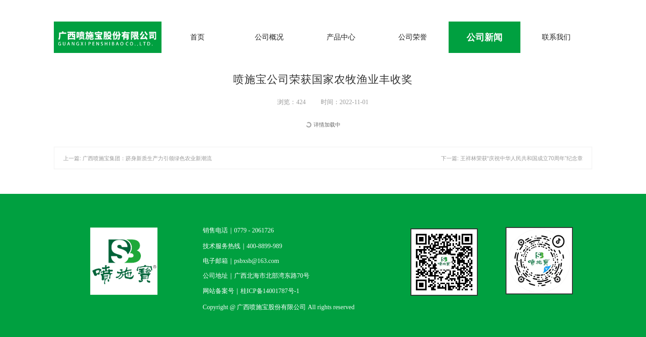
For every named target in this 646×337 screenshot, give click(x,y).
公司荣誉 (412, 37)
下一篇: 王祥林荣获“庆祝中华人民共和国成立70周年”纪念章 (512, 158)
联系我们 (556, 37)
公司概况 (269, 37)
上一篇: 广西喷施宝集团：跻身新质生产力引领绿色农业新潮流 (137, 158)
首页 (197, 37)
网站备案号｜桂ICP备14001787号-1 (251, 291)
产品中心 (341, 37)
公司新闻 (484, 37)
